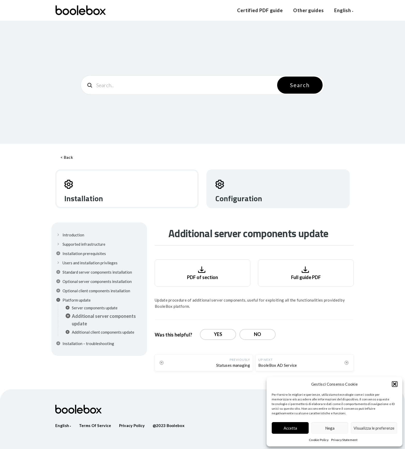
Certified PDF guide (260, 10)
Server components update (92, 308)
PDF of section (202, 272)
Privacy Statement (344, 440)
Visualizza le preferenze (374, 428)
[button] (394, 384)
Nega (329, 428)
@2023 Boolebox (168, 425)
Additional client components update (100, 333)
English (344, 10)
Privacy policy (132, 425)
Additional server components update (101, 319)
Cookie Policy (319, 440)
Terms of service (95, 425)
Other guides (308, 10)
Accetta (290, 428)
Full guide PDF (306, 272)
